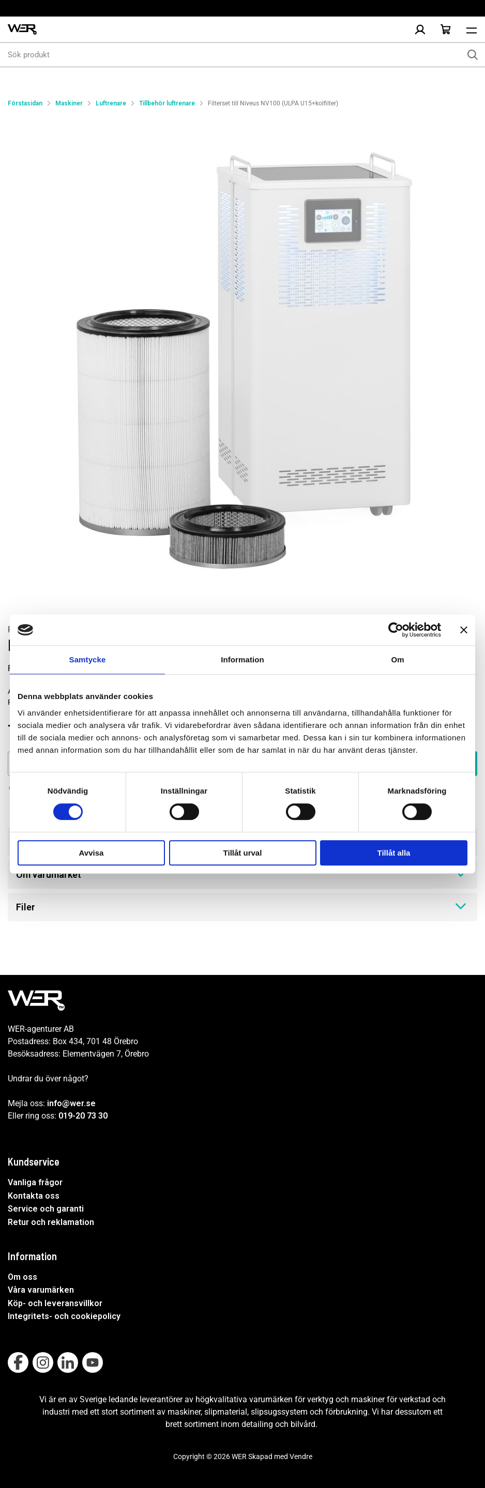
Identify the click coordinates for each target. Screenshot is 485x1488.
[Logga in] (420, 29)
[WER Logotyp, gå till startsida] (22, 29)
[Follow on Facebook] (18, 1362)
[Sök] (472, 55)
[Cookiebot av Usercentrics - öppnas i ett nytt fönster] (396, 630)
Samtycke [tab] (87, 659)
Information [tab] (242, 659)
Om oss (22, 1277)
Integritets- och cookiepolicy (64, 1316)
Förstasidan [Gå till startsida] (25, 103)
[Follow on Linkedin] (67, 1362)
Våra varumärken (41, 1290)
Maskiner (69, 103)
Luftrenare (111, 103)
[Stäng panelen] (463, 629)
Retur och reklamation (51, 1222)
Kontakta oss (33, 1196)
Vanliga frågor (35, 1182)
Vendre (301, 1456)
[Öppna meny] (471, 29)
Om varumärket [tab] (242, 873)
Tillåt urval (242, 852)
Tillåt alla (394, 852)
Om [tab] (397, 659)
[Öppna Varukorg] (446, 29)
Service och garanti (46, 1209)
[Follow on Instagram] (43, 1362)
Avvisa (91, 852)
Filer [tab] (242, 906)
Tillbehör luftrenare (167, 103)
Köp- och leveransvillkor (55, 1303)
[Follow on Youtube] (92, 1362)
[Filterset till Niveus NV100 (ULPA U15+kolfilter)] (242, 356)
